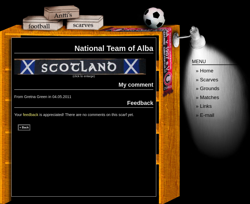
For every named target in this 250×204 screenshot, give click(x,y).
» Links (204, 106)
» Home (204, 70)
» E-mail (205, 115)
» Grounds (207, 88)
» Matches (207, 97)
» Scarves (207, 79)
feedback (30, 115)
